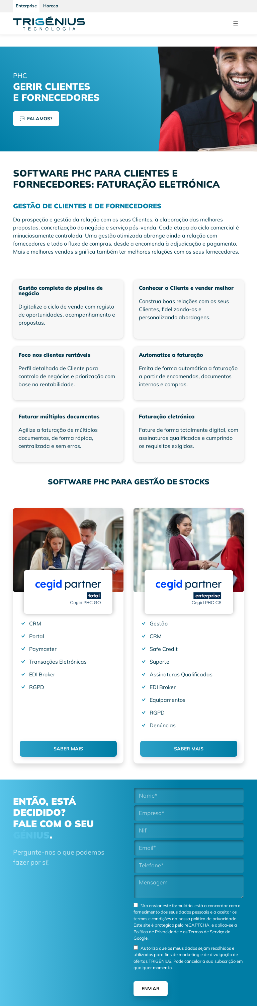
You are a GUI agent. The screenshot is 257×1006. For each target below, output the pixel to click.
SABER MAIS (68, 749)
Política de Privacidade (156, 931)
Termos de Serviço (205, 931)
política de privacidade (213, 918)
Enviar (151, 989)
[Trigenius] (49, 23)
